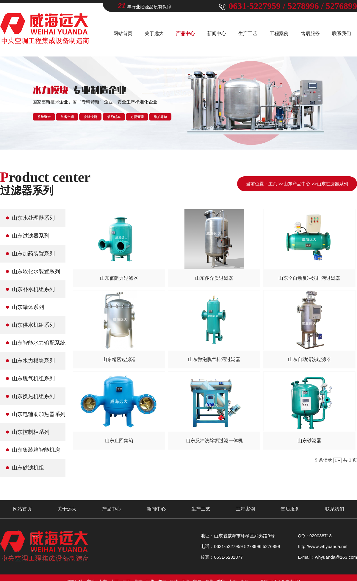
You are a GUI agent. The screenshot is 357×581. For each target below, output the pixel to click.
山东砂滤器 (309, 440)
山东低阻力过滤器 (119, 278)
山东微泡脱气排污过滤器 (214, 359)
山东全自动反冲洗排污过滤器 (309, 278)
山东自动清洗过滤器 (309, 359)
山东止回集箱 (119, 440)
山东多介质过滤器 (214, 278)
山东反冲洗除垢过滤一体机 (214, 440)
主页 (272, 183)
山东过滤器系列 (332, 183)
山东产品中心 (297, 183)
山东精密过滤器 (119, 359)
